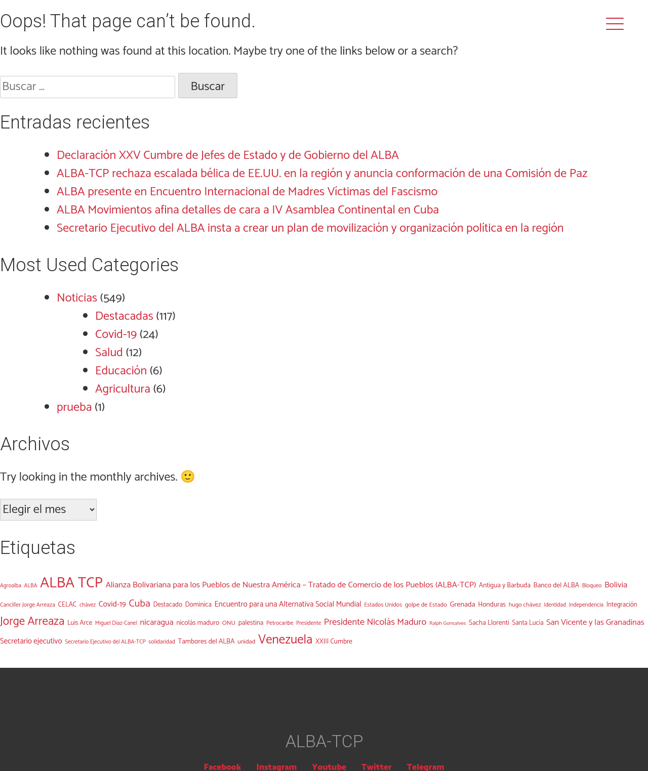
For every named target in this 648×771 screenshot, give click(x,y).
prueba (74, 407)
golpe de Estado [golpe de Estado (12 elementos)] (426, 604)
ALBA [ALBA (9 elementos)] (30, 585)
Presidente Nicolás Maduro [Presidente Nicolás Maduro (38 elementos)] (375, 622)
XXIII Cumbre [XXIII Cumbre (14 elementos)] (333, 641)
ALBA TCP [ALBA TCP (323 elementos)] (71, 583)
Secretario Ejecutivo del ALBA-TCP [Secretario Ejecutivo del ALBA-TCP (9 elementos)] (105, 642)
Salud (109, 353)
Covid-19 (116, 335)
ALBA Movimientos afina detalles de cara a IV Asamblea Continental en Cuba (248, 210)
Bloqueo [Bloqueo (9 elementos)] (592, 585)
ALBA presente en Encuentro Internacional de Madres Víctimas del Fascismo (247, 192)
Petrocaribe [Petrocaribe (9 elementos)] (279, 623)
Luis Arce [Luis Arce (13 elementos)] (79, 623)
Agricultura (122, 389)
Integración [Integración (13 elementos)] (621, 604)
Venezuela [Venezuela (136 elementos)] (285, 640)
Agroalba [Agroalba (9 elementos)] (10, 585)
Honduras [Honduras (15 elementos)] (492, 604)
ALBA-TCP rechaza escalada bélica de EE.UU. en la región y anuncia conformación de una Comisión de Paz (322, 174)
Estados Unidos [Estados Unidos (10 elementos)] (383, 605)
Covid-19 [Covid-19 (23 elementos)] (112, 604)
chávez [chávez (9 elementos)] (87, 605)
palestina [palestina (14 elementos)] (251, 622)
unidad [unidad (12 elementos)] (246, 641)
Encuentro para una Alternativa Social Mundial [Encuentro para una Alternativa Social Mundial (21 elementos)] (288, 604)
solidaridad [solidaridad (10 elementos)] (161, 642)
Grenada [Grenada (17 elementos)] (462, 604)
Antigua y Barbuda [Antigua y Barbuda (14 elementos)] (505, 585)
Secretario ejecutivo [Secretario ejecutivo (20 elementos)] (31, 641)
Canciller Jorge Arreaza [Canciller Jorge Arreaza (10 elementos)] (27, 605)
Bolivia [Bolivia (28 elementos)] (615, 585)
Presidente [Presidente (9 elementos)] (308, 623)
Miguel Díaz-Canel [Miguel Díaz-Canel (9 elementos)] (116, 623)
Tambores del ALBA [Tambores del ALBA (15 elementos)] (206, 641)
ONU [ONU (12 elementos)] (229, 623)
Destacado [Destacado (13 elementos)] (167, 604)
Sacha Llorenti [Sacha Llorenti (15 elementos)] (489, 622)
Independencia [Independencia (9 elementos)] (586, 605)
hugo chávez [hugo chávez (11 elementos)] (525, 605)
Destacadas (124, 316)
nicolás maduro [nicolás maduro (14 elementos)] (197, 622)
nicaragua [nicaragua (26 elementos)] (157, 622)
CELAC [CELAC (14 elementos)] (67, 604)
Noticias (77, 298)
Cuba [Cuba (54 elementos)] (139, 603)
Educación (121, 371)
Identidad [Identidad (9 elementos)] (555, 605)
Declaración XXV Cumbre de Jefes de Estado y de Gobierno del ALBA (228, 155)
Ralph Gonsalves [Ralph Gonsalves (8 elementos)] (447, 623)
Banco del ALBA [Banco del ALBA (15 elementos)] (557, 585)
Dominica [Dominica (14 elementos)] (198, 604)
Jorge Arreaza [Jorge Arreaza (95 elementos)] (32, 621)
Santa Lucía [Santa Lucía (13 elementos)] (527, 623)
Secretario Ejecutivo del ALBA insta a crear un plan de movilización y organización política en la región (310, 228)
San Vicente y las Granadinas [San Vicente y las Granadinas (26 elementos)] (595, 622)
